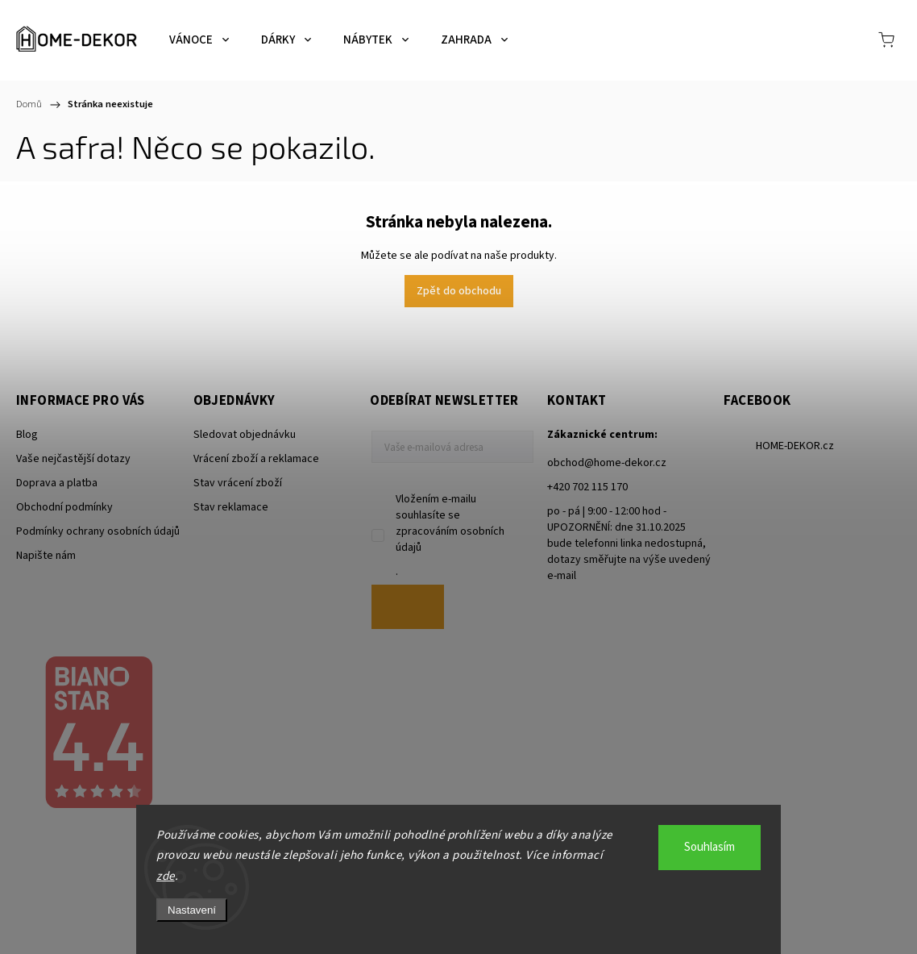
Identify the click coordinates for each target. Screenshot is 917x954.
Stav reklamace (230, 507)
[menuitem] (199, 40)
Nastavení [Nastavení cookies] (192, 910)
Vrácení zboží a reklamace (256, 459)
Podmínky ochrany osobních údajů (98, 531)
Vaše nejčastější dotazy (73, 459)
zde (165, 876)
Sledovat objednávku (244, 435)
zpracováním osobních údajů (450, 539)
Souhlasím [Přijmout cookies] (709, 847)
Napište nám (46, 556)
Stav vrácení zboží (237, 483)
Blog (27, 435)
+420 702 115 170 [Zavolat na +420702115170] (587, 487)
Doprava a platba (57, 483)
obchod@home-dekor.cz (606, 463)
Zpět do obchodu (459, 291)
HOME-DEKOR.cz (795, 446)
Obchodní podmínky (64, 507)
